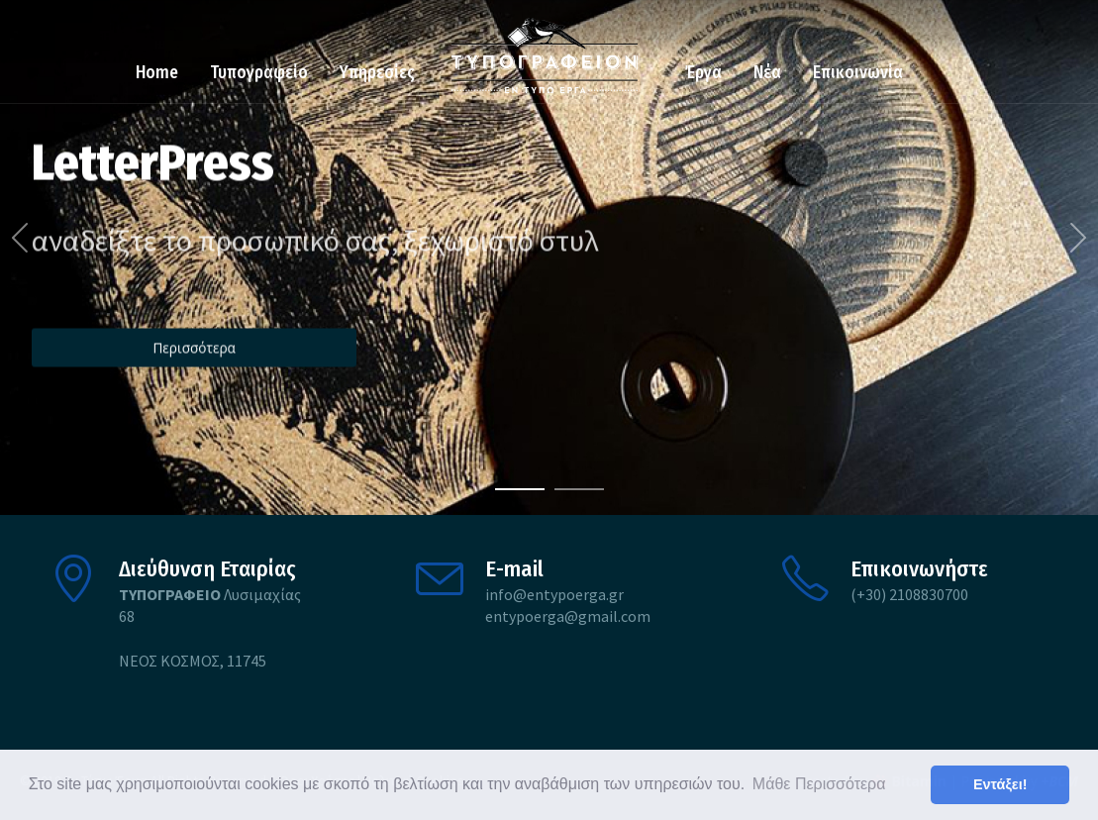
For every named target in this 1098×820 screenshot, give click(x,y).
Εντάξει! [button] (1000, 784)
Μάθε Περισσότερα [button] (819, 783)
